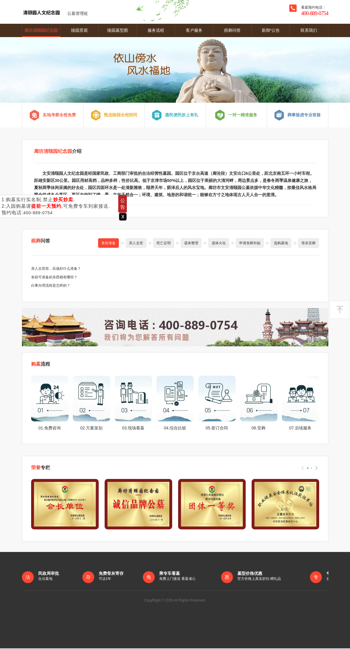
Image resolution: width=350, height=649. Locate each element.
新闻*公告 (271, 30)
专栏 (40, 467)
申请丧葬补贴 (249, 243)
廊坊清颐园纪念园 (41, 30)
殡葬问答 (232, 30)
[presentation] (302, 468)
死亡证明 (163, 243)
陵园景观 (79, 30)
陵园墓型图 (117, 30)
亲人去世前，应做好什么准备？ (56, 268)
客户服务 (194, 30)
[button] (307, 468)
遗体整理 (191, 243)
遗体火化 (219, 243)
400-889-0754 (37, 212)
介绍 (57, 151)
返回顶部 (340, 309)
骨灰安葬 (308, 243)
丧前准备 (108, 243)
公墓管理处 (55, 12)
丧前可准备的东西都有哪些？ (54, 277)
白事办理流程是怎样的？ (50, 286)
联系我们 (309, 30)
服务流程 (156, 30)
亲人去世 (136, 243)
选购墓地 (281, 243)
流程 (40, 364)
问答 (40, 240)
